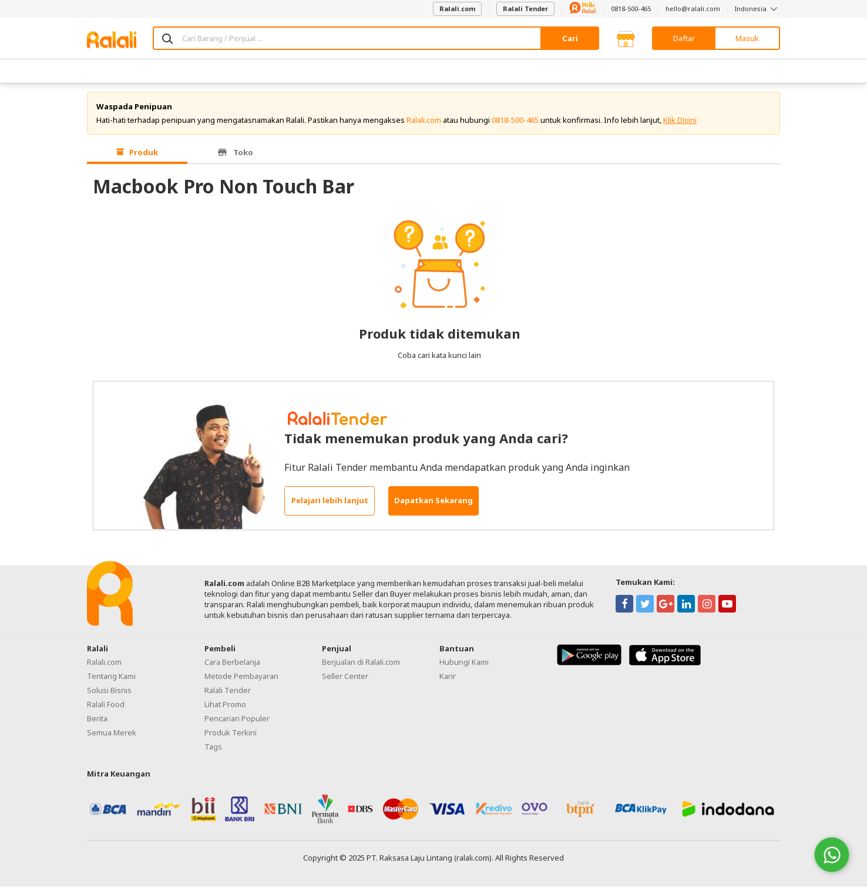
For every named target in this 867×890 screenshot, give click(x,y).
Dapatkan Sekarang (433, 504)
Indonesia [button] (757, 8)
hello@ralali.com (693, 8)
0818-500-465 (631, 8)
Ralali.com (457, 8)
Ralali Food (106, 707)
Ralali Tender (525, 8)
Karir (447, 679)
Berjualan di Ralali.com (361, 665)
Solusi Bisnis (109, 693)
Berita (97, 722)
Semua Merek (111, 736)
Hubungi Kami (464, 665)
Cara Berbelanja (232, 665)
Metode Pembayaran (241, 679)
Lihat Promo (225, 707)
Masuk (747, 38)
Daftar (684, 38)
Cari (570, 38)
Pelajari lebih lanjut (329, 504)
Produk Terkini (230, 736)
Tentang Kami (111, 679)
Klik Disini (680, 123)
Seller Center (345, 679)
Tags (213, 750)
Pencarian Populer (237, 722)
